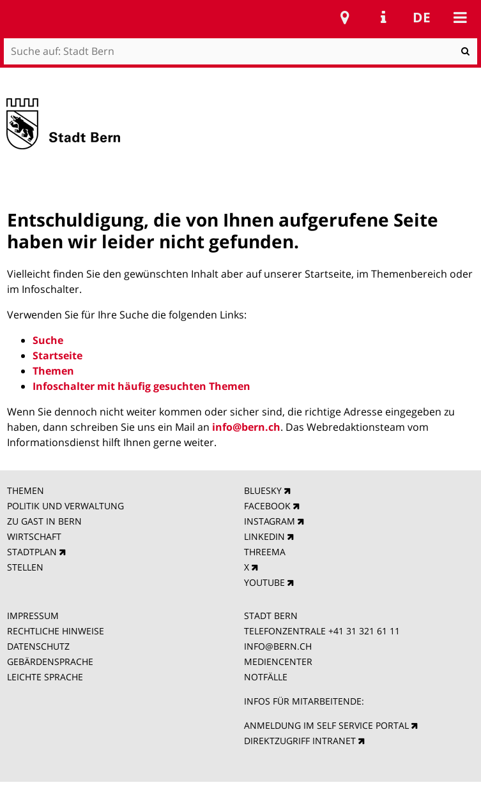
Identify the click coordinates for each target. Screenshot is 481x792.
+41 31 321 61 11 (364, 631)
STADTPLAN (32, 552)
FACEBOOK (267, 506)
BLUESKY (263, 490)
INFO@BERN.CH (278, 646)
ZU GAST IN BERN (44, 521)
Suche (48, 340)
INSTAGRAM (269, 521)
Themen (53, 371)
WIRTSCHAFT (34, 536)
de (422, 17)
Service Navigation (383, 17)
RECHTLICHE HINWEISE (55, 631)
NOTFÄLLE (265, 677)
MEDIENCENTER (278, 661)
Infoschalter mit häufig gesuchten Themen (141, 386)
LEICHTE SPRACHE (45, 677)
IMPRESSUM (33, 615)
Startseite (57, 355)
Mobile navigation (460, 17)
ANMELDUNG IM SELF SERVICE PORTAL (326, 725)
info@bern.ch (246, 427)
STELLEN (25, 567)
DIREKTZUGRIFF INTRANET (300, 741)
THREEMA (265, 552)
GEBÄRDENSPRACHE (50, 661)
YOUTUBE (264, 582)
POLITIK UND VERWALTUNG (65, 506)
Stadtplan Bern (345, 17)
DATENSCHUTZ (38, 646)
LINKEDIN (264, 536)
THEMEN (25, 490)
